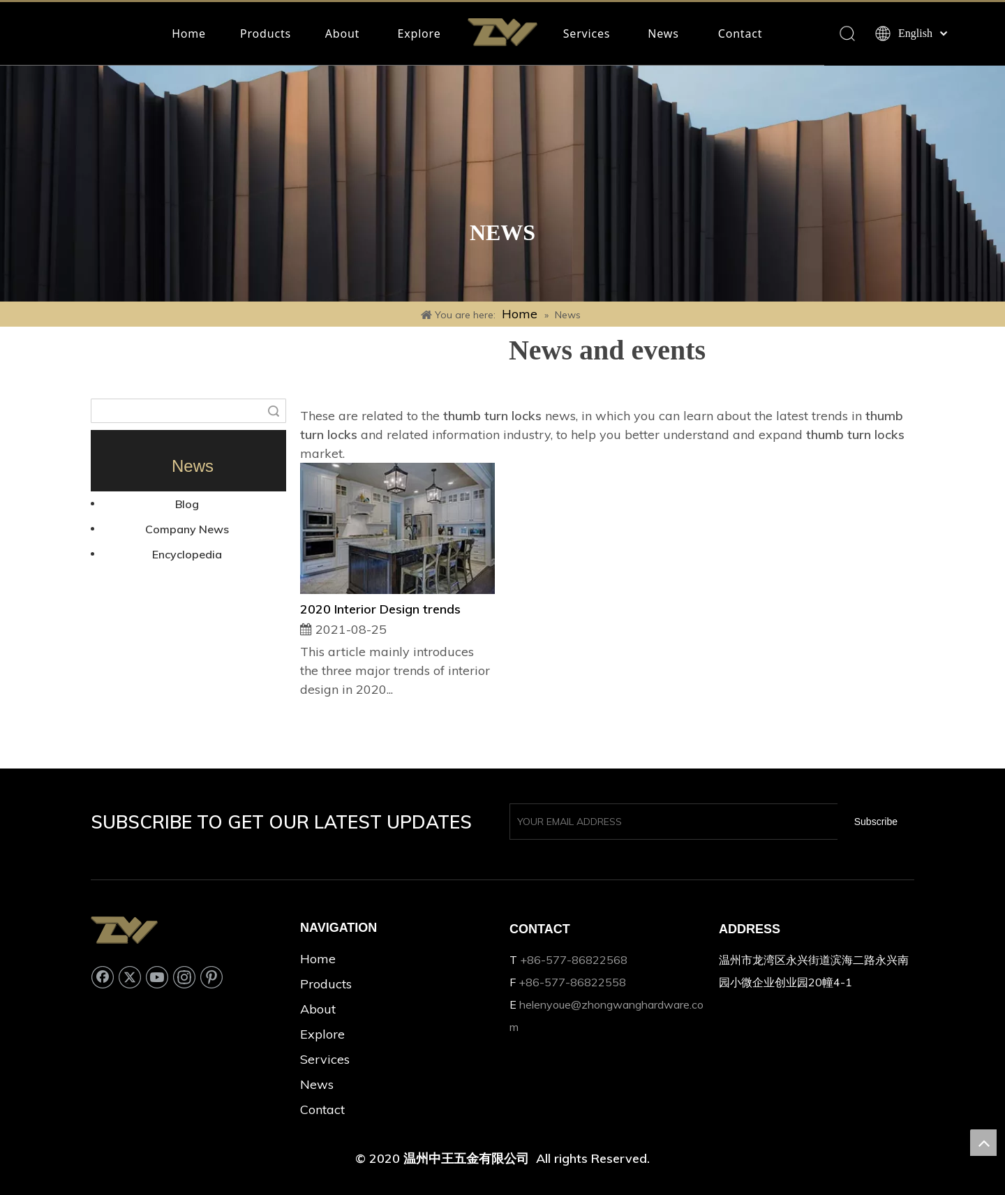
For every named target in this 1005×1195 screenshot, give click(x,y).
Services (586, 33)
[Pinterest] (211, 976)
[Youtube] (157, 976)
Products (265, 33)
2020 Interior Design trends (380, 609)
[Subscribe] (876, 821)
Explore (419, 33)
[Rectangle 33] (502, 184)
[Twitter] (130, 976)
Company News (187, 529)
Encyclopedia (187, 554)
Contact (740, 33)
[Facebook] (102, 976)
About (342, 33)
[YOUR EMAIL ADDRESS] (670, 821)
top (983, 1142)
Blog (187, 504)
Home (189, 33)
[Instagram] (184, 976)
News (663, 33)
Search (273, 410)
